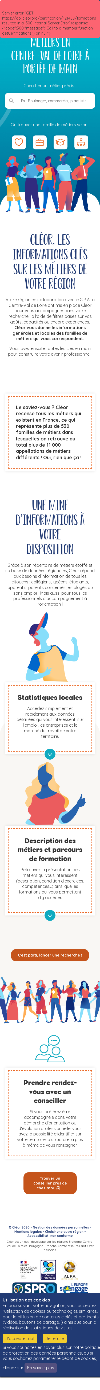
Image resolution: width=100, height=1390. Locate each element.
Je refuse (54, 1338)
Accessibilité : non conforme (50, 1236)
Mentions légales (28, 1232)
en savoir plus (50, 754)
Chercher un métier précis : (50, 85)
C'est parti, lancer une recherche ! (50, 955)
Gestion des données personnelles (61, 1227)
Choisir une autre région (64, 1232)
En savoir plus (40, 1367)
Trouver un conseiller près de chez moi (50, 1183)
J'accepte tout (20, 1338)
